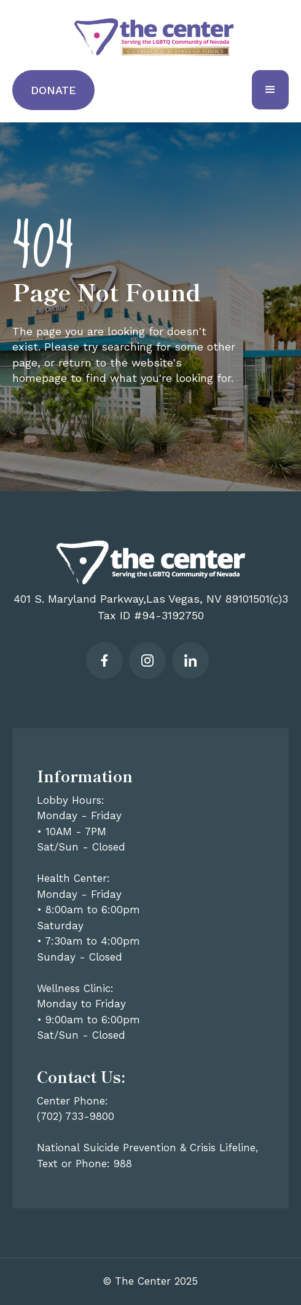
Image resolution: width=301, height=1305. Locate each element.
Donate (53, 90)
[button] (270, 89)
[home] (150, 36)
